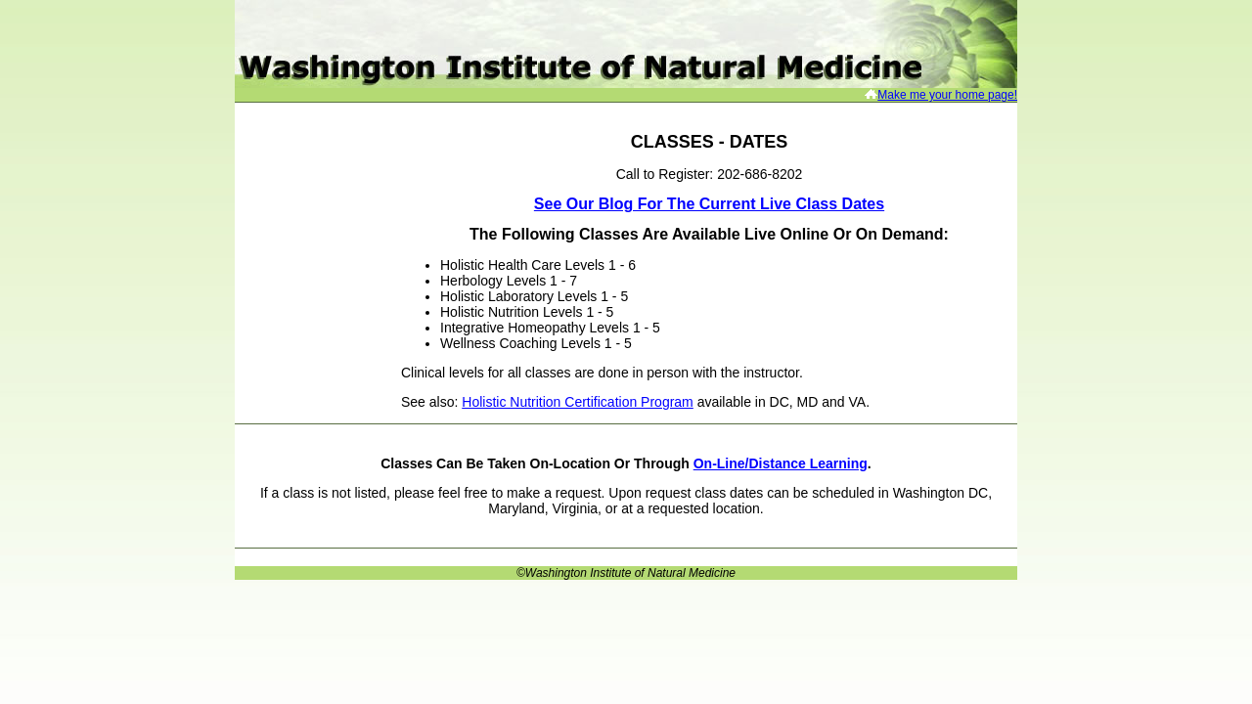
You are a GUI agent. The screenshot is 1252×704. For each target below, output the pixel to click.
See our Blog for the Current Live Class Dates (709, 204)
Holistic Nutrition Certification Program (577, 402)
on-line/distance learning (780, 463)
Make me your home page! (947, 95)
